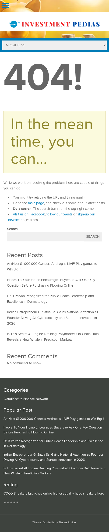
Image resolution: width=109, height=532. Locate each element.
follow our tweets (59, 214)
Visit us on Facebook (29, 214)
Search (12, 229)
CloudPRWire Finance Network (26, 399)
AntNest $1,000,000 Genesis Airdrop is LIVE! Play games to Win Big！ (54, 419)
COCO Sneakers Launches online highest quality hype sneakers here (54, 493)
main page (36, 203)
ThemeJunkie (67, 522)
